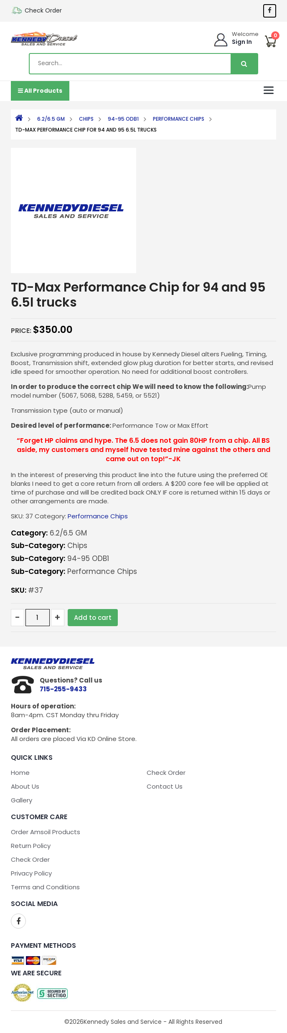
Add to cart (93, 617)
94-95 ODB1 (123, 118)
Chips (86, 118)
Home (20, 772)
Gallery (21, 800)
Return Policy (31, 845)
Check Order (43, 10)
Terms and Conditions (45, 887)
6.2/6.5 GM (51, 118)
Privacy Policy (31, 873)
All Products (40, 90)
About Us (25, 786)
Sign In (242, 42)
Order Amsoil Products (45, 831)
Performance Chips (178, 118)
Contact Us (165, 786)
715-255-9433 (63, 689)
